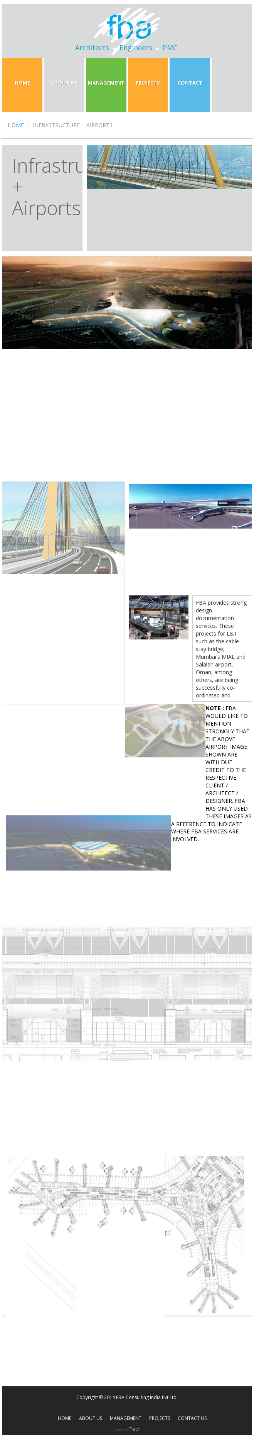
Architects (92, 47)
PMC (170, 47)
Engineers (135, 47)
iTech (134, 1428)
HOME (16, 125)
